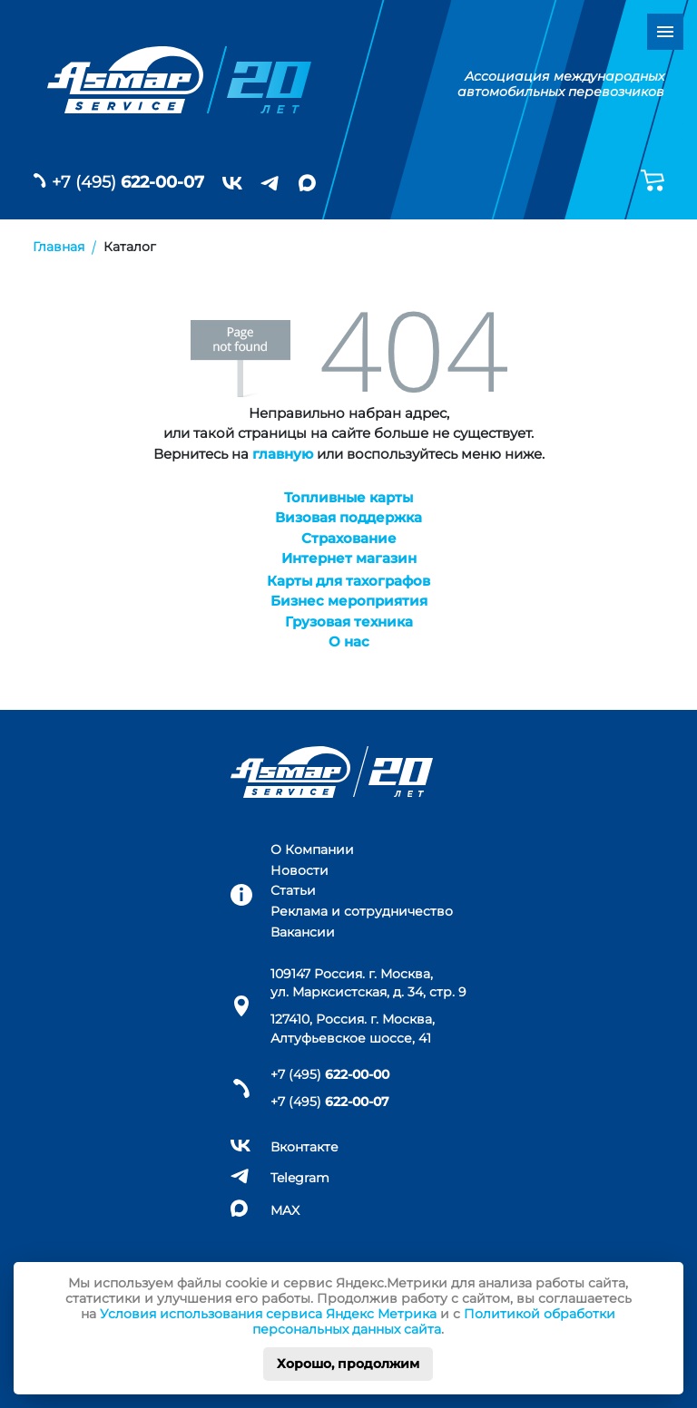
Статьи (293, 890)
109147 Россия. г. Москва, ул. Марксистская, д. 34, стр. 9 (368, 982)
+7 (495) (128, 182)
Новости (299, 870)
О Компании (312, 849)
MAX (284, 1210)
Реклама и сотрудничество (361, 911)
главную (282, 453)
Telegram (299, 1177)
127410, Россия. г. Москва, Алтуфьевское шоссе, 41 (352, 1028)
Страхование (349, 538)
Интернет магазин (349, 558)
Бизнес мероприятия (348, 600)
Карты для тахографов (348, 580)
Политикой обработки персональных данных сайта (433, 1321)
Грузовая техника (349, 621)
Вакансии (302, 932)
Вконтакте (304, 1147)
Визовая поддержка (348, 517)
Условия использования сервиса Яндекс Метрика (268, 1314)
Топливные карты (348, 497)
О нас (349, 641)
